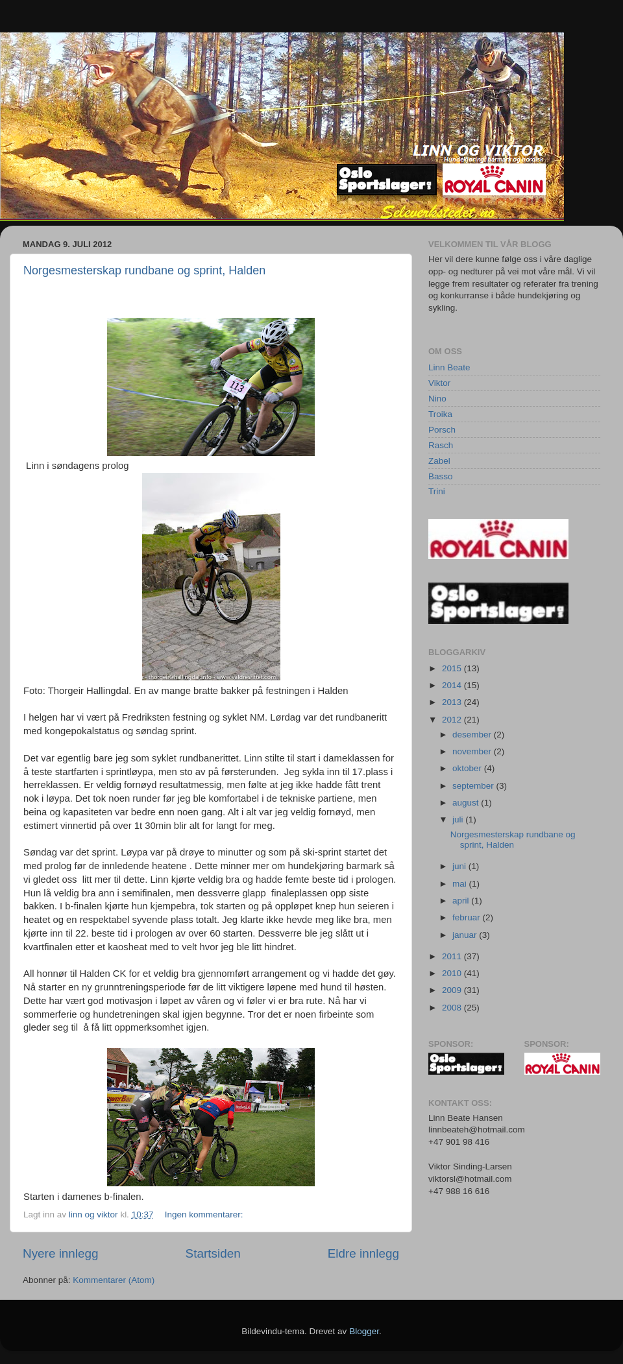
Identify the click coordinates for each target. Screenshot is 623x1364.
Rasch (440, 445)
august (466, 803)
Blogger (364, 1331)
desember (473, 734)
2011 (453, 956)
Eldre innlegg (363, 1253)
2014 (453, 685)
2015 (453, 668)
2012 (453, 719)
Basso (440, 476)
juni (460, 866)
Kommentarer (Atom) (113, 1280)
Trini (436, 491)
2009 (453, 990)
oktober (468, 768)
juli (458, 819)
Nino (437, 398)
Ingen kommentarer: (205, 1214)
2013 (453, 702)
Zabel (439, 461)
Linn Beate (449, 367)
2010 (453, 973)
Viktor (439, 383)
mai (460, 884)
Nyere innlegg (61, 1253)
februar (467, 917)
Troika (440, 414)
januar (465, 935)
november (473, 751)
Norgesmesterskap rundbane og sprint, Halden (144, 270)
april (461, 900)
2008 (453, 1007)
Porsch (442, 430)
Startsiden (213, 1253)
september (474, 786)
